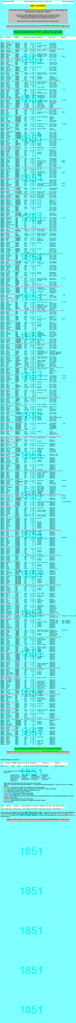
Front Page (70, 1)
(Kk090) (25, 31)
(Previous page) (18, 32)
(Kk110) (34, 31)
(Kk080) (20, 31)
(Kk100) (30, 31)
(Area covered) (46, 32)
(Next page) (54, 32)
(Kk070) (16, 31)
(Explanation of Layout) (29, 32)
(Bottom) (60, 32)
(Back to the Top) (8, 944)
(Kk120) (39, 31)
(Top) (15, 889)
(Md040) (60, 31)
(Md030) (55, 31)
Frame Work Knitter (14, 937)
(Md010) (45, 31)
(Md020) (50, 31)
